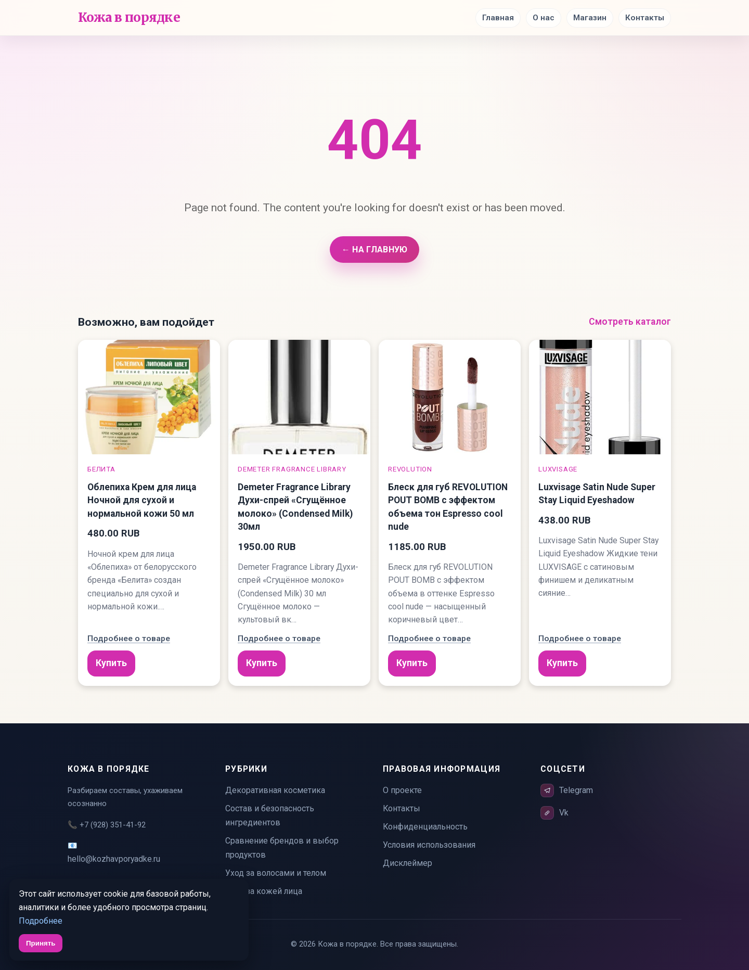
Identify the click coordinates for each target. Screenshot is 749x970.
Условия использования (429, 845)
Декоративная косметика (275, 790)
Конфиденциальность (425, 827)
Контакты (644, 17)
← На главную (374, 249)
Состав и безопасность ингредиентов (269, 815)
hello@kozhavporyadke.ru (114, 859)
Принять (40, 943)
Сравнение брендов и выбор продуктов (282, 848)
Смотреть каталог (630, 321)
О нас (543, 17)
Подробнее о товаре (128, 638)
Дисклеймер (407, 863)
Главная (498, 17)
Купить (111, 663)
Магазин (589, 17)
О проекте (402, 790)
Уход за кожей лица (263, 891)
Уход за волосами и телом (275, 873)
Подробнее (40, 921)
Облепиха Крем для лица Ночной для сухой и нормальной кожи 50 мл (141, 500)
